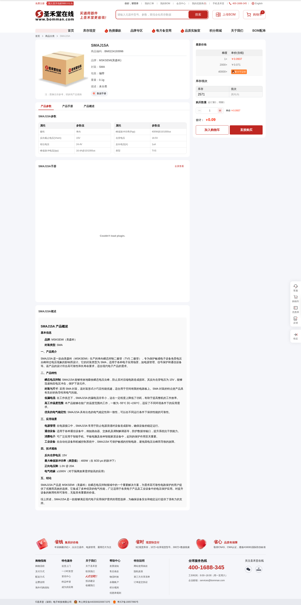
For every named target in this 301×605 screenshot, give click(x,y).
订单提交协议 (141, 582)
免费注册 (40, 3)
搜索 (198, 14)
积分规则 (114, 587)
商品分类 (50, 36)
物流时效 (114, 576)
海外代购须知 (42, 587)
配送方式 (40, 576)
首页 (37, 36)
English (257, 3)
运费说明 (40, 582)
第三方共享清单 (142, 576)
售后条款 (114, 571)
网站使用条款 (141, 566)
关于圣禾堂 (91, 566)
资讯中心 (66, 576)
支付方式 (40, 571)
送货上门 (66, 566)
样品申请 (66, 581)
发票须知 (114, 566)
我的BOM (165, 3)
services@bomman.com (212, 580)
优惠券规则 (115, 593)
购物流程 (40, 566)
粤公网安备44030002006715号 (94, 602)
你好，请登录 (131, 3)
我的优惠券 (199, 3)
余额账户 (114, 582)
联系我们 (90, 571)
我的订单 (149, 3)
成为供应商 (67, 587)
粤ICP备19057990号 (127, 602)
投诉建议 (90, 581)
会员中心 (181, 3)
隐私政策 (138, 571)
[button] (91, 585)
